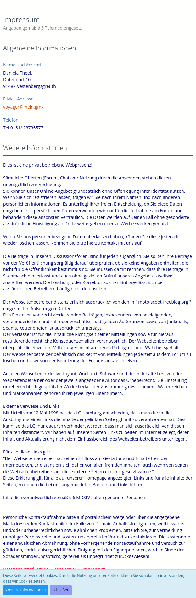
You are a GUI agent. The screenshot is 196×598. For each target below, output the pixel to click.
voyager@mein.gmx (23, 107)
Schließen (60, 590)
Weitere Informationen (26, 590)
